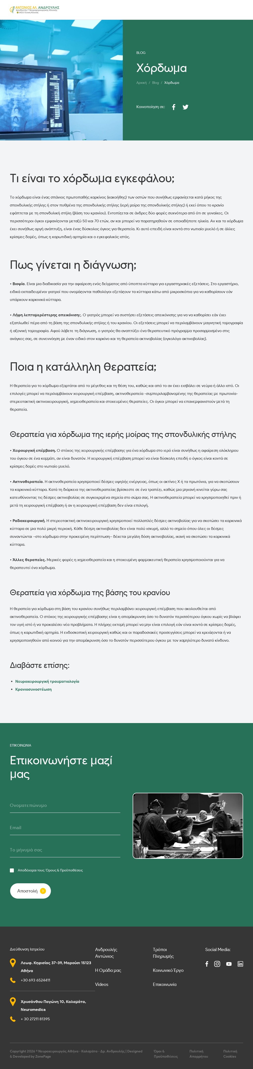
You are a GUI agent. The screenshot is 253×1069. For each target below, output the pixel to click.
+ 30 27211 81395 (35, 1019)
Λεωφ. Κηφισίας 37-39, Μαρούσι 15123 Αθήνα (56, 966)
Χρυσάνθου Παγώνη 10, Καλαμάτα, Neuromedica (53, 1005)
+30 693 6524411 (35, 980)
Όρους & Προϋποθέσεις (64, 870)
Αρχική (141, 83)
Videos (101, 984)
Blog (155, 83)
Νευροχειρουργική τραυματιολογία (47, 681)
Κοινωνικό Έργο (168, 970)
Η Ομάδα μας (108, 970)
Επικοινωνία (164, 984)
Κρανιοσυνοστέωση (33, 689)
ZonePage (43, 1056)
